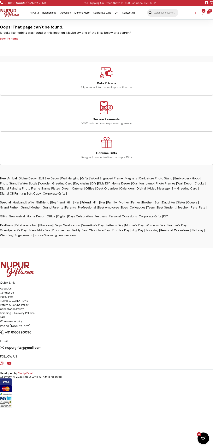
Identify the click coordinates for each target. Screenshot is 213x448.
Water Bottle (29, 183)
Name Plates (51, 188)
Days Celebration (80, 216)
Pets (194, 207)
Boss (124, 207)
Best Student (166, 207)
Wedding (6, 235)
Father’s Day (114, 225)
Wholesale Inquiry (11, 321)
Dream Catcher (72, 188)
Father (135, 202)
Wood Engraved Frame (107, 178)
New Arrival (8, 178)
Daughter (168, 202)
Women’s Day (155, 225)
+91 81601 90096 (15, 332)
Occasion (65, 12)
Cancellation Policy (12, 308)
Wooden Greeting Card (55, 183)
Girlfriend (42, 202)
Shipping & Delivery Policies (17, 312)
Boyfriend (58, 202)
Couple (192, 202)
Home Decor (121, 183)
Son (157, 202)
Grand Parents (53, 207)
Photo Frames (165, 183)
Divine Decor (28, 178)
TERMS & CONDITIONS (14, 300)
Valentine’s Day (93, 225)
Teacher (183, 207)
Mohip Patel (25, 373)
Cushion (138, 183)
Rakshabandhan (26, 225)
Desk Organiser (107, 188)
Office (90, 188)
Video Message (159, 188)
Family (112, 202)
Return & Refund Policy (14, 304)
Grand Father (9, 207)
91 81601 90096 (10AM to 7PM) (23, 3)
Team (151, 207)
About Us (6, 288)
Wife (30, 202)
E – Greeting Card (184, 188)
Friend (86, 202)
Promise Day (121, 230)
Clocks (199, 183)
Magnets (131, 178)
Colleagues (137, 207)
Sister (181, 202)
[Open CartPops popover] (203, 438)
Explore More (82, 12)
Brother (147, 202)
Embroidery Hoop (186, 178)
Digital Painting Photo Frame (20, 188)
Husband (19, 202)
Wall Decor (185, 183)
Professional (87, 207)
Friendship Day (39, 230)
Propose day (61, 230)
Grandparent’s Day (13, 230)
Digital (141, 188)
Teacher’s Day (177, 225)
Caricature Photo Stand (155, 178)
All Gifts (34, 12)
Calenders (127, 188)
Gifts (84, 178)
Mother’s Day (134, 225)
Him (70, 202)
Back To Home (9, 38)
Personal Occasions (123, 216)
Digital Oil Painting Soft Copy (20, 193)
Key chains (82, 183)
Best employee (108, 207)
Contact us (128, 12)
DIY (117, 12)
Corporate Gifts (102, 12)
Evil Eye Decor (49, 178)
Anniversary (67, 235)
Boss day (151, 230)
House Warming (45, 235)
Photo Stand (9, 183)
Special (5, 202)
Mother (124, 202)
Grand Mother (31, 207)
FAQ (2, 317)
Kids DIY (104, 183)
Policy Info (6, 296)
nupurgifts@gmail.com (20, 347)
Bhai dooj (46, 225)
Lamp (150, 183)
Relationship (49, 12)
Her (77, 202)
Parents (70, 207)
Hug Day (138, 230)
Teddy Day (79, 230)
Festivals (101, 216)
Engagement (24, 235)
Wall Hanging (70, 178)
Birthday (198, 230)
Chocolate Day (99, 230)
